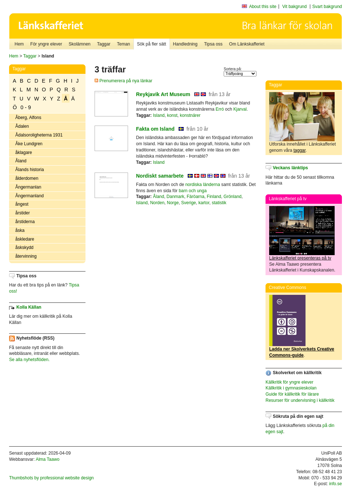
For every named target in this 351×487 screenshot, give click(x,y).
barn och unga (193, 190)
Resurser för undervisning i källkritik (300, 400)
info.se (335, 483)
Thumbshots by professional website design (51, 477)
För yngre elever (46, 44)
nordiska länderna (202, 184)
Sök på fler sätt (151, 44)
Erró (220, 109)
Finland (214, 196)
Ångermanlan (28, 187)
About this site (262, 6)
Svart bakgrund (327, 6)
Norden (157, 202)
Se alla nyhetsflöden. (29, 359)
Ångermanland (29, 195)
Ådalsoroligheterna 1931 (39, 135)
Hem (19, 44)
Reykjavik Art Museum (163, 94)
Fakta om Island (155, 129)
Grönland (233, 196)
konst (172, 115)
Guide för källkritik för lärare (292, 394)
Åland (21, 160)
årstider (22, 212)
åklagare (23, 152)
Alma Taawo (47, 459)
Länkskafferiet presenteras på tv (300, 258)
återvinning (26, 256)
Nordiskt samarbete (160, 176)
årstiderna (25, 221)
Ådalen (22, 126)
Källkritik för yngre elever (289, 382)
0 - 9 (25, 107)
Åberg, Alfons (28, 117)
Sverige (188, 202)
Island (158, 115)
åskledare (24, 239)
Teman (123, 44)
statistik (219, 202)
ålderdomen (26, 178)
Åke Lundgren (29, 143)
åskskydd (24, 247)
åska (19, 230)
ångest (21, 204)
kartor (203, 202)
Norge (173, 202)
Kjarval (240, 109)
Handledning (185, 44)
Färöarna (195, 196)
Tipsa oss (213, 44)
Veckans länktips (290, 167)
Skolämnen (80, 44)
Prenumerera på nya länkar (123, 80)
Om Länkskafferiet (246, 44)
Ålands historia (29, 169)
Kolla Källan (28, 307)
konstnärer (190, 115)
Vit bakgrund (294, 6)
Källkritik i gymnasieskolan (291, 388)
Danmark (175, 196)
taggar (300, 150)
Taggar (104, 44)
